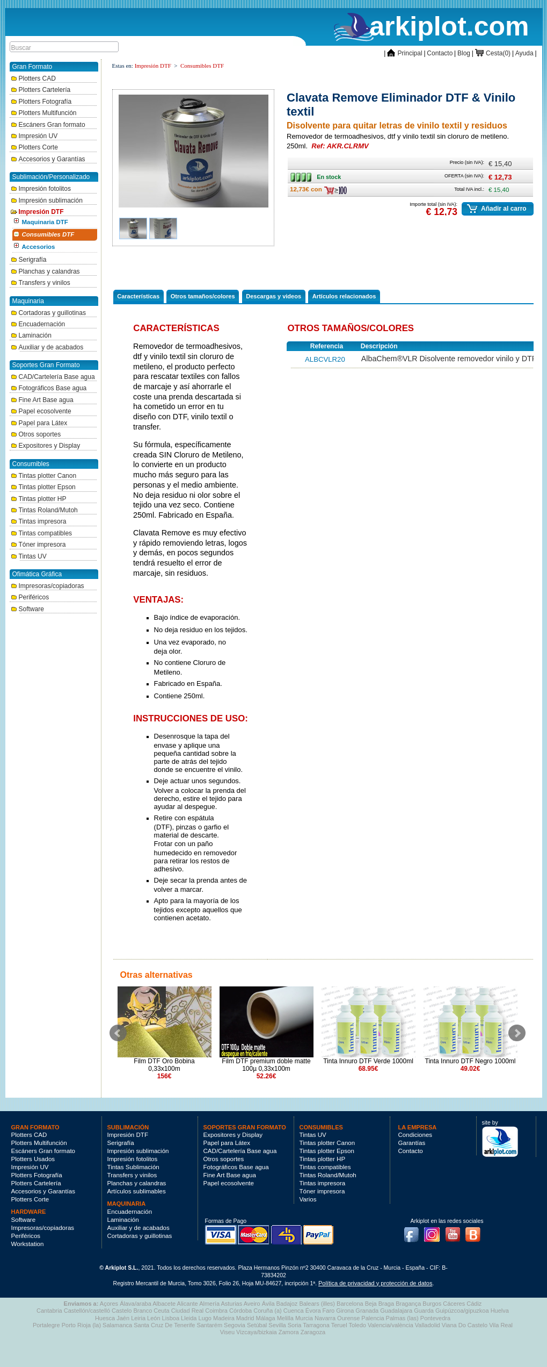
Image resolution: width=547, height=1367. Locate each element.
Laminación (31, 335)
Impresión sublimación (47, 200)
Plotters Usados (33, 1159)
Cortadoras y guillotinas (48, 313)
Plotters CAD (33, 78)
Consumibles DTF (48, 234)
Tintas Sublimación (133, 1167)
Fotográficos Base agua (49, 388)
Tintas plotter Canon (44, 475)
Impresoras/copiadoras (47, 586)
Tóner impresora (38, 544)
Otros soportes (36, 434)
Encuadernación (38, 324)
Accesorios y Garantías (48, 159)
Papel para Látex (39, 423)
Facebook (414, 1231)
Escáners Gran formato (48, 124)
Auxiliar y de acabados (47, 347)
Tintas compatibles (41, 533)
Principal (404, 53)
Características (138, 296)
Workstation (27, 1244)
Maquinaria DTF (45, 222)
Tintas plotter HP (39, 499)
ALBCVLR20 (325, 359)
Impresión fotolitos (41, 188)
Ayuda (524, 53)
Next (517, 1033)
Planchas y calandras (45, 271)
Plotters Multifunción (44, 113)
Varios (308, 1199)
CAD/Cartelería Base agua (53, 377)
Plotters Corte (34, 147)
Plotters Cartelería (41, 90)
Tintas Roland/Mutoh (44, 510)
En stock (303, 174)
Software (27, 609)
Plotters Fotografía (41, 101)
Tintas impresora (39, 521)
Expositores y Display (46, 445)
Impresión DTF (37, 212)
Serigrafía (29, 259)
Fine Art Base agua (42, 400)
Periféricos (30, 597)
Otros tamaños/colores (203, 296)
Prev (118, 1033)
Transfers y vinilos (40, 283)
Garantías (412, 1143)
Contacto (440, 53)
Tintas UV (29, 556)
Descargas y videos (273, 296)
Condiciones (415, 1135)
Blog (463, 53)
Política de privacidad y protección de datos (375, 1283)
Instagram (434, 1231)
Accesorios (38, 247)
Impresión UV (34, 136)
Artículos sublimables (136, 1191)
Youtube (455, 1231)
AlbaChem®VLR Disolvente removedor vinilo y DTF (449, 358)
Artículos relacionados (344, 296)
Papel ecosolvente (41, 411)
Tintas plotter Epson (43, 487)
